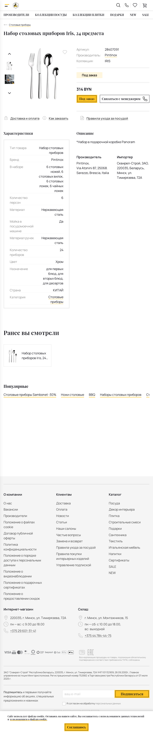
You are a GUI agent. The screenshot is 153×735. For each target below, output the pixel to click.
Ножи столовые (72, 394)
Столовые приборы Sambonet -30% (30, 394)
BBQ (92, 394)
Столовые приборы (55, 299)
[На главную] (16, 5)
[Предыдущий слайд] (9, 54)
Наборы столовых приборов (120, 394)
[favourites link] (135, 5)
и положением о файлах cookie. (28, 719)
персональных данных (108, 703)
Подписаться (132, 694)
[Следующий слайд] (9, 93)
